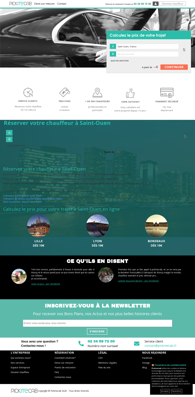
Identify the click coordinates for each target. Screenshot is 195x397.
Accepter (165, 391)
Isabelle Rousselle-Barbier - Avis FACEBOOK (138, 280)
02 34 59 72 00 (142, 4)
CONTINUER (174, 67)
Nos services (17, 362)
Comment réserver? (65, 357)
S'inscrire (97, 331)
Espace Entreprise (20, 367)
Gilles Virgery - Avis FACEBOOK (45, 283)
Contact (61, 3)
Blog (144, 367)
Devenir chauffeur (20, 372)
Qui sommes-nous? (21, 357)
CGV (100, 357)
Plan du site (104, 367)
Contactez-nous (63, 377)
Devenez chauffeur (172, 3)
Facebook (147, 357)
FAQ (57, 372)
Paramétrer (176, 391)
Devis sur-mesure (44, 3)
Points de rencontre (65, 367)
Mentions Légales (107, 362)
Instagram (147, 362)
